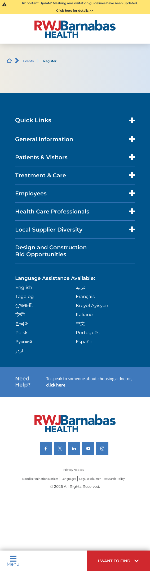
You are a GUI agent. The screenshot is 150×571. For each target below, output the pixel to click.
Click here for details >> (74, 10)
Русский (23, 341)
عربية (81, 287)
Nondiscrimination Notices (40, 479)
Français (85, 296)
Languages (68, 479)
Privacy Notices (73, 470)
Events (28, 61)
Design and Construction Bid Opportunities (51, 250)
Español (85, 341)
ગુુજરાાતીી (24, 305)
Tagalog (24, 296)
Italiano (84, 314)
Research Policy (114, 479)
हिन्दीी (20, 314)
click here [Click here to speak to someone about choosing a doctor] (55, 385)
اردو (19, 350)
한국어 (22, 323)
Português (87, 332)
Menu (13, 560)
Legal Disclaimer (90, 479)
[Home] (75, 29)
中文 (80, 323)
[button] (118, 561)
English (23, 287)
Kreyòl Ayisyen (92, 305)
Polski (22, 332)
